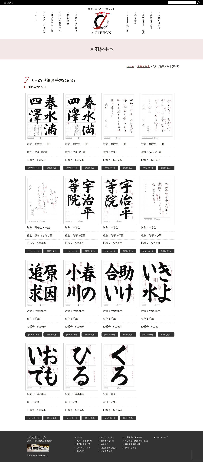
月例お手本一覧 (83, 444)
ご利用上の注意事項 (133, 437)
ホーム (80, 437)
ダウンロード (33, 168)
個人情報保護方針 (132, 444)
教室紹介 (81, 451)
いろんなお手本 (83, 448)
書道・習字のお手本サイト (101, 9)
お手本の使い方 (107, 441)
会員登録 (104, 444)
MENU (8, 2)
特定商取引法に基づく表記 (136, 441)
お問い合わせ (130, 448)
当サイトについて (84, 441)
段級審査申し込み (108, 448)
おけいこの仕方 (107, 437)
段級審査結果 (106, 451)
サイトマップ (162, 437)
